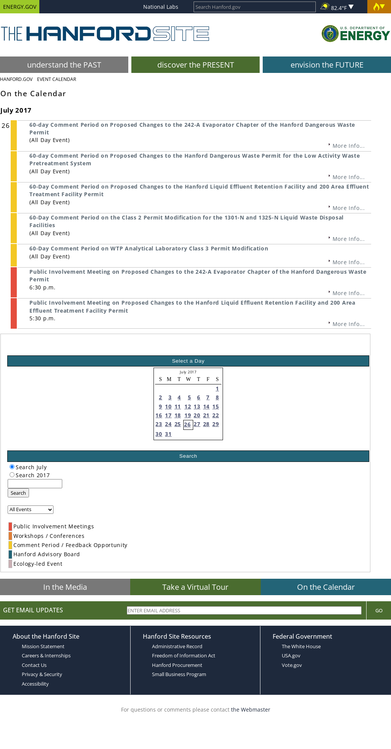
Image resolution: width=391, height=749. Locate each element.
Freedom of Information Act (183, 655)
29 (215, 424)
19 (187, 415)
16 (158, 415)
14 (206, 406)
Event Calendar (56, 79)
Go (379, 610)
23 (158, 424)
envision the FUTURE (327, 65)
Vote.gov (292, 665)
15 (215, 406)
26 (187, 424)
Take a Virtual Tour (195, 587)
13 (197, 406)
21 (206, 415)
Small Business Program (179, 674)
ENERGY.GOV (19, 6)
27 (197, 424)
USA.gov (291, 655)
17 (168, 415)
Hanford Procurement (177, 665)
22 (215, 415)
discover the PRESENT (195, 65)
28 (206, 424)
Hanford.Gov (16, 79)
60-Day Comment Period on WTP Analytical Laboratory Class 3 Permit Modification (148, 248)
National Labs (160, 6)
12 (187, 406)
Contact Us (34, 665)
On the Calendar (326, 587)
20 (197, 415)
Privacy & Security (42, 674)
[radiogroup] (12, 466)
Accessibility (35, 683)
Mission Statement (43, 646)
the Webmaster (250, 709)
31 (168, 433)
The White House (301, 646)
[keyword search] (35, 483)
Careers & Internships (46, 655)
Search (18, 492)
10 (168, 406)
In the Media (65, 587)
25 (177, 424)
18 (177, 415)
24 (168, 424)
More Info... (349, 145)
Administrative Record (177, 646)
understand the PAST (64, 65)
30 (158, 433)
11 (177, 406)
